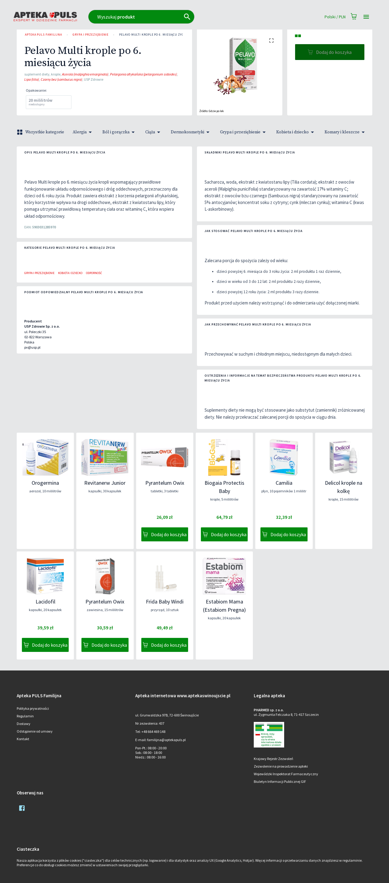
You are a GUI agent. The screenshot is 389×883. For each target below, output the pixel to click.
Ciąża (154, 132)
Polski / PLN (335, 17)
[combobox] (168, 17)
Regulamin (25, 716)
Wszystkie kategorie (41, 132)
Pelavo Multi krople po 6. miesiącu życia (153, 35)
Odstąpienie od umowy (35, 731)
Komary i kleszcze (345, 132)
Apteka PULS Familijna (43, 35)
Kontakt (23, 739)
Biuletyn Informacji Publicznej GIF (280, 781)
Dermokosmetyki (191, 132)
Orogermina (45, 482)
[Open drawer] (366, 17)
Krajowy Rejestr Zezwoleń (273, 758)
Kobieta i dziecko (296, 132)
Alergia (83, 132)
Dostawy (23, 723)
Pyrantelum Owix (164, 482)
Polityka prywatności (33, 708)
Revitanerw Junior (105, 482)
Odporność (94, 273)
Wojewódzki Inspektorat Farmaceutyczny (286, 774)
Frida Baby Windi (165, 601)
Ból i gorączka (119, 132)
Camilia (284, 482)
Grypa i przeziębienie (90, 35)
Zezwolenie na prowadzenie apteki (281, 766)
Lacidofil (45, 601)
